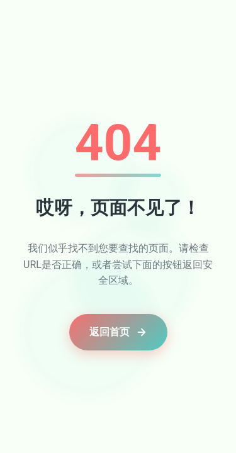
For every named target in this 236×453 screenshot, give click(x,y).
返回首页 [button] (118, 332)
